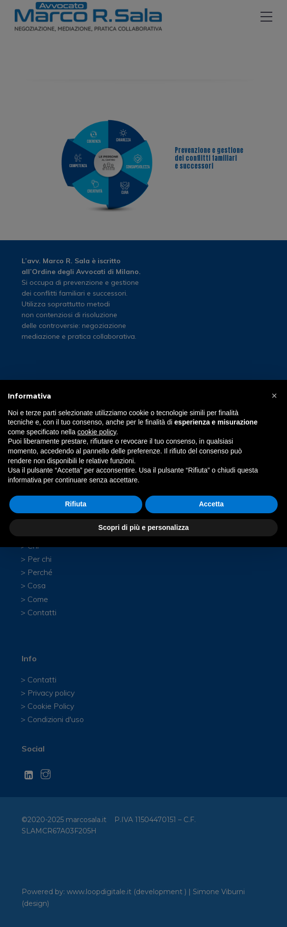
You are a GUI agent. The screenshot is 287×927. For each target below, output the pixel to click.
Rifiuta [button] (75, 504)
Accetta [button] (211, 504)
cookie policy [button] (97, 432)
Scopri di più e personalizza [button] (143, 527)
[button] (274, 395)
